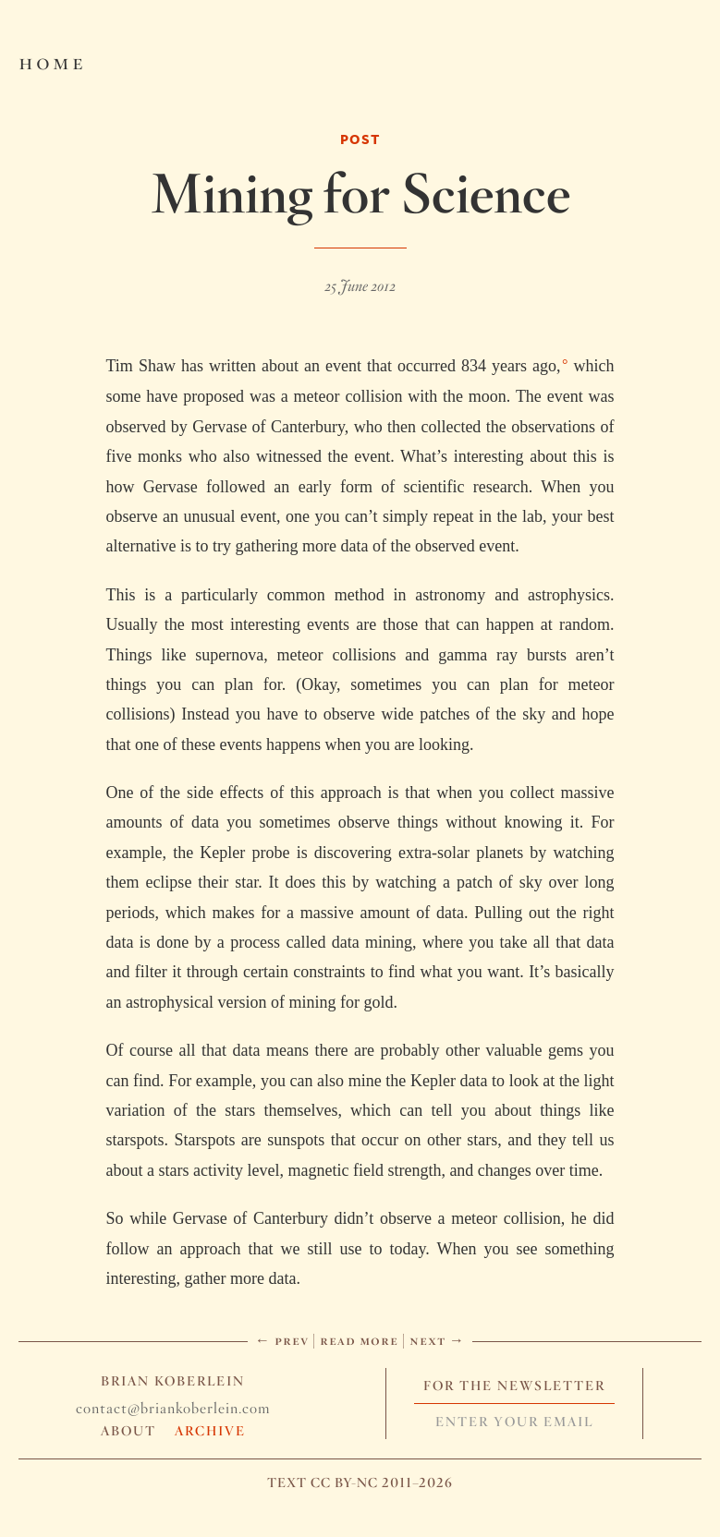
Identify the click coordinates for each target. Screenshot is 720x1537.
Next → (437, 1339)
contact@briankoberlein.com (173, 1408)
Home (52, 61)
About (128, 1430)
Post (360, 139)
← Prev (282, 1339)
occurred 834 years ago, (478, 366)
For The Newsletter (514, 1385)
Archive (210, 1430)
